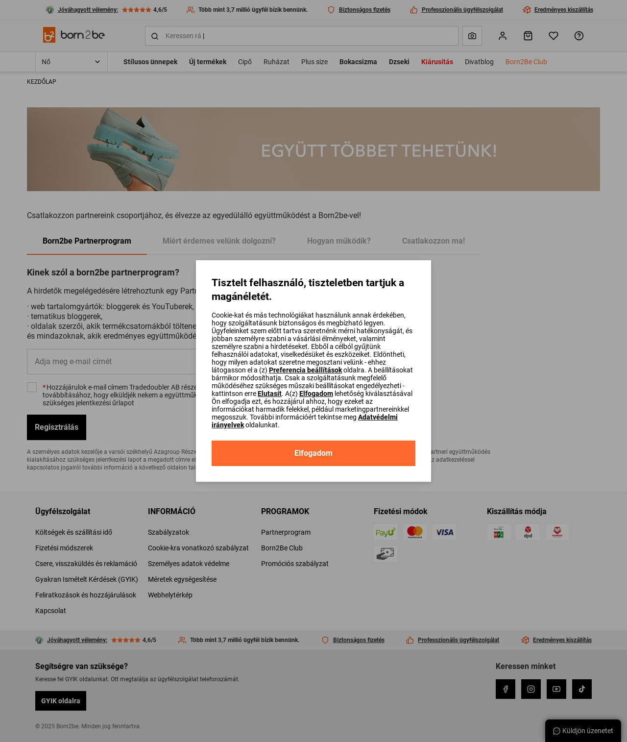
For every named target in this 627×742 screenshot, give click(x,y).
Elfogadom (316, 393)
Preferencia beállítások (305, 370)
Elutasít (270, 393)
